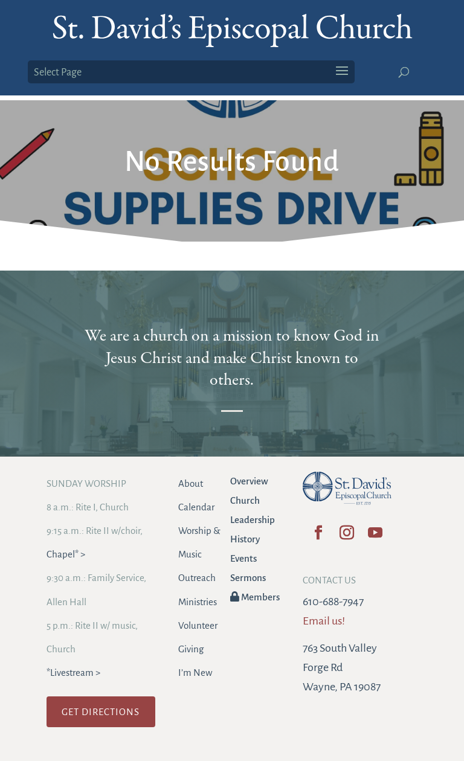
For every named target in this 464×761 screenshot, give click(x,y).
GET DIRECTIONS (101, 712)
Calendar (196, 507)
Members (255, 597)
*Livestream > (73, 672)
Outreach (197, 578)
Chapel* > (66, 554)
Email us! (324, 621)
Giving (191, 649)
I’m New (195, 672)
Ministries (197, 602)
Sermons (248, 578)
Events (243, 558)
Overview (249, 481)
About (190, 483)
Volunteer (198, 625)
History (245, 539)
